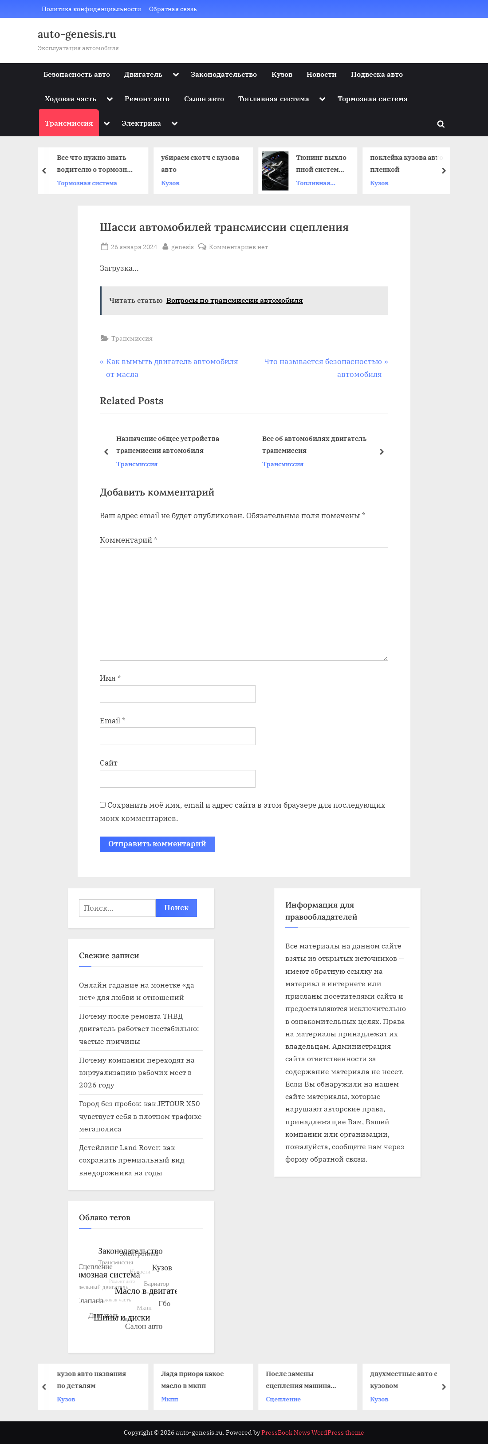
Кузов (282, 74)
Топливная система (273, 98)
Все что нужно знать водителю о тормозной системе (99, 164)
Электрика (141, 122)
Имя (110, 678)
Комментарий (128, 540)
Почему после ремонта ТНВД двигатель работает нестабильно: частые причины (139, 1028)
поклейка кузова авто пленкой (410, 163)
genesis (182, 246)
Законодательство (224, 74)
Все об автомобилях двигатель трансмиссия (314, 444)
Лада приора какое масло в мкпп (196, 1379)
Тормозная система (373, 98)
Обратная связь (173, 8)
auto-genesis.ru (77, 34)
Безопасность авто (76, 74)
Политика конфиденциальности (91, 8)
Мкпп (173, 1398)
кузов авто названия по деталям (94, 1379)
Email (113, 721)
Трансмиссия (69, 122)
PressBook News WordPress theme (312, 1432)
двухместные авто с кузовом (407, 1379)
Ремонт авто (147, 98)
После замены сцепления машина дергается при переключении (301, 1380)
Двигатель (143, 74)
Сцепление (286, 1398)
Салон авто (204, 98)
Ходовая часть (70, 98)
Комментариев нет (238, 246)
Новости (322, 74)
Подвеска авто (377, 74)
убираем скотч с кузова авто (204, 163)
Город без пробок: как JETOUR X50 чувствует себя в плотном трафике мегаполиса (140, 1116)
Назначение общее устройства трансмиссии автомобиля (167, 444)
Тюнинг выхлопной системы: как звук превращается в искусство (324, 164)
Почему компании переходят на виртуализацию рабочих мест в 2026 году (137, 1072)
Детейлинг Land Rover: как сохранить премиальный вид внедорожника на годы (132, 1160)
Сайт (109, 763)
